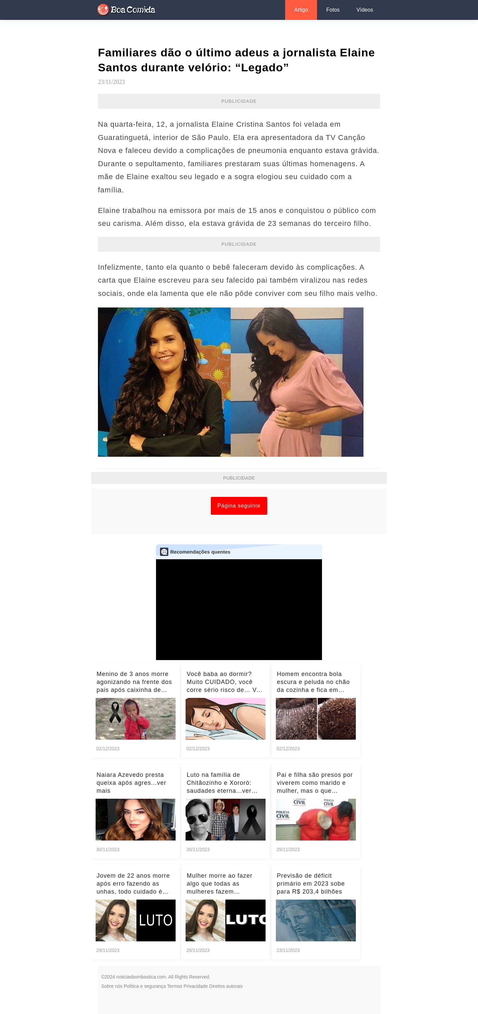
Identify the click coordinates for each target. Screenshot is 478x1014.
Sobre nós (111, 986)
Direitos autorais (226, 986)
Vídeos (365, 10)
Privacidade (196, 986)
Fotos (333, 10)
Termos (174, 986)
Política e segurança (145, 986)
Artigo (301, 10)
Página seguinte (239, 505)
